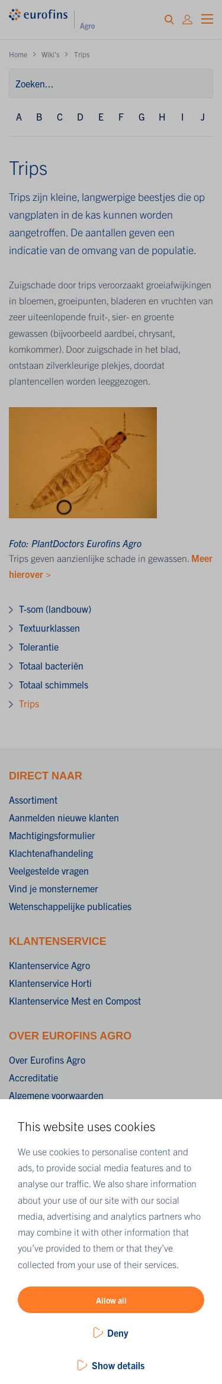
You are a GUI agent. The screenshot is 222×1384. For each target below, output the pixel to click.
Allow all (111, 1300)
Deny (117, 1332)
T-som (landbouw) (55, 609)
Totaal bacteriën (51, 665)
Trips (29, 703)
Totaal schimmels (53, 684)
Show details (118, 1365)
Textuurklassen (49, 627)
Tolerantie (39, 646)
